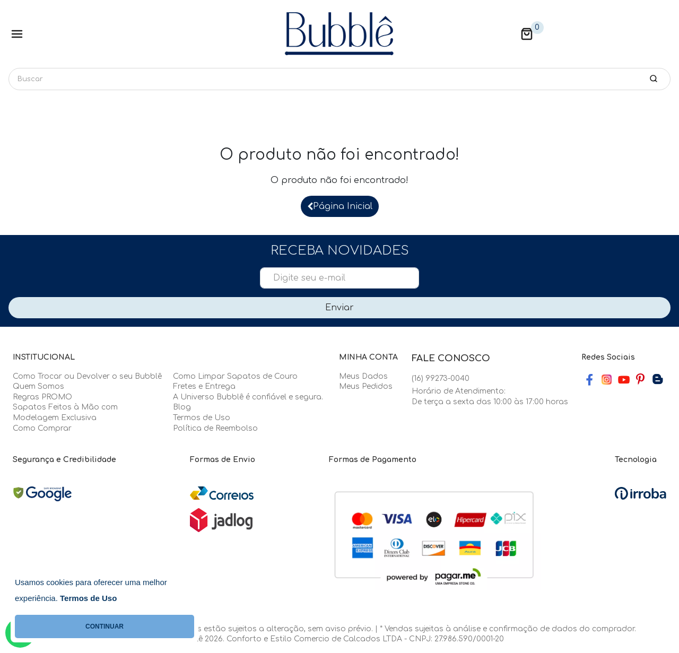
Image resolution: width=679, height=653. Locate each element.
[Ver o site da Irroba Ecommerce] (640, 493)
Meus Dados (363, 376)
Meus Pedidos (366, 386)
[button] (526, 33)
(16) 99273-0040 (440, 378)
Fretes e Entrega (204, 386)
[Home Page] (339, 33)
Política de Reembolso (215, 428)
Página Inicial (339, 206)
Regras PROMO (42, 397)
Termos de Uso (201, 418)
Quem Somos (38, 386)
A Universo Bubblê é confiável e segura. (248, 397)
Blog (182, 407)
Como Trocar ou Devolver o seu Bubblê (87, 376)
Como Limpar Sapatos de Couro (235, 376)
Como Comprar (42, 428)
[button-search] (653, 78)
